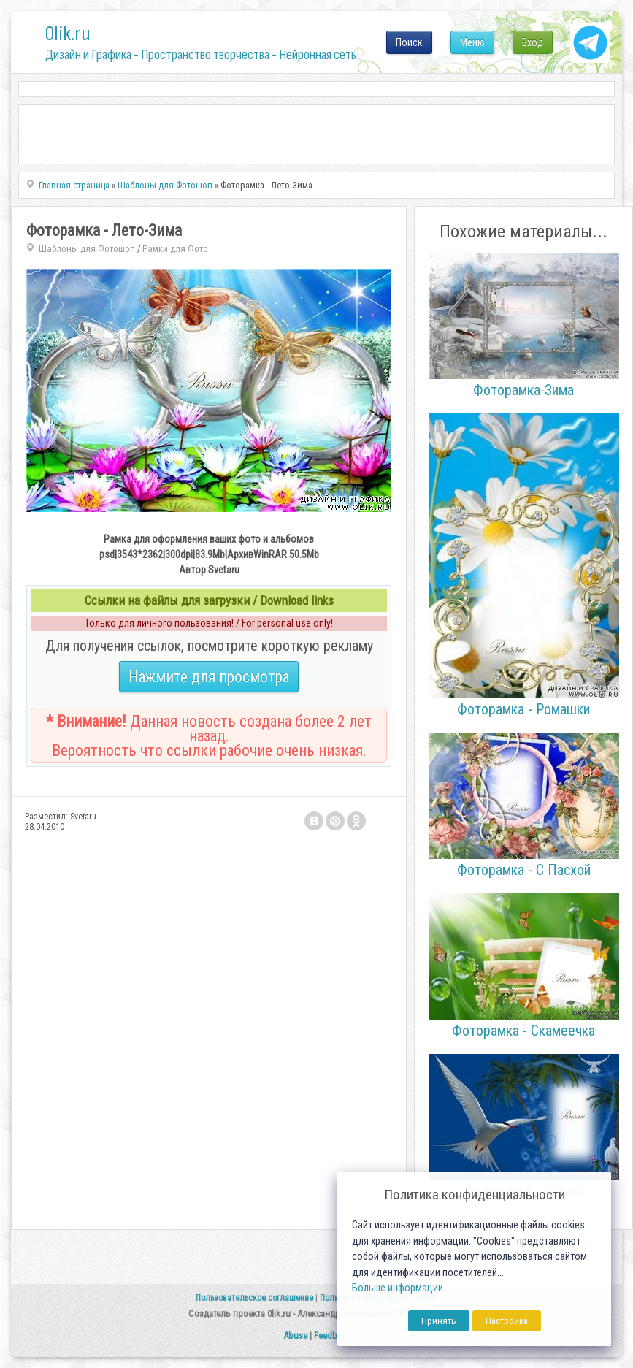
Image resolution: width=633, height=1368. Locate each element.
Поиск (409, 42)
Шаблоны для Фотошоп (87, 248)
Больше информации (397, 1288)
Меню (472, 42)
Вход (532, 42)
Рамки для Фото (175, 248)
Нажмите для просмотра (208, 677)
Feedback (332, 1335)
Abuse (295, 1335)
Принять (438, 1320)
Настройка (507, 1320)
